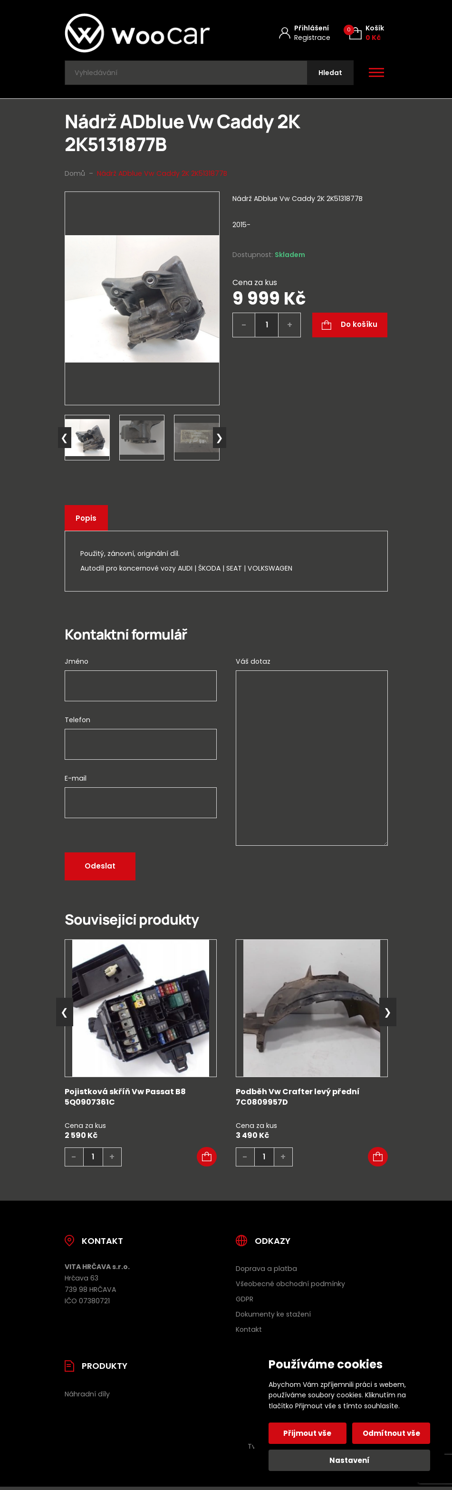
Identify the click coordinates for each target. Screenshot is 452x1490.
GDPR (244, 1301)
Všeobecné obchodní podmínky (290, 1286)
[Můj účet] (304, 33)
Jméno (76, 663)
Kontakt (249, 1332)
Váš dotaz (253, 663)
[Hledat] (329, 73)
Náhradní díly (87, 1396)
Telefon (77, 721)
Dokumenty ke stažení (273, 1316)
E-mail (76, 780)
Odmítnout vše (391, 1433)
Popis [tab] (87, 520)
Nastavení (349, 1460)
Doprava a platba (266, 1271)
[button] (207, 1159)
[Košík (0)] (367, 33)
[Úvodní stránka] (137, 33)
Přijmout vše (308, 1433)
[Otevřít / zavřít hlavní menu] (376, 74)
